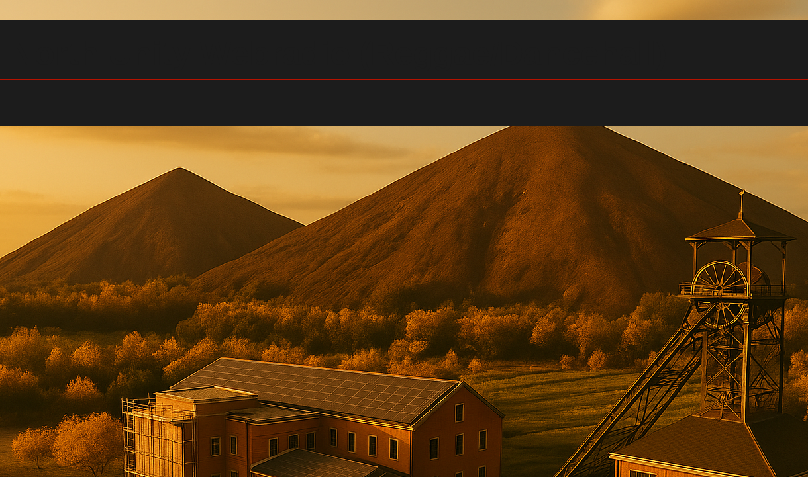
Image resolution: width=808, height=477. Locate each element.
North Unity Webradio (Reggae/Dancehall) (339, 53)
